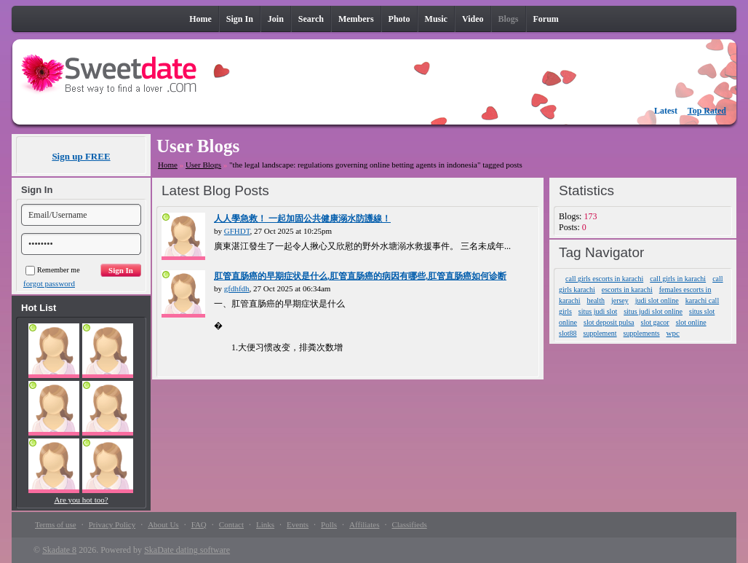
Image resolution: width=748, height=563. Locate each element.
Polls (329, 524)
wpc (673, 332)
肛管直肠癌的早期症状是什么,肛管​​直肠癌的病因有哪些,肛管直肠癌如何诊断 (360, 276)
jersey (620, 300)
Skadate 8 (59, 550)
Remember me (52, 270)
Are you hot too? (81, 499)
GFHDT (237, 231)
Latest (665, 111)
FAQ (199, 524)
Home (168, 164)
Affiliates (364, 524)
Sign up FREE (81, 156)
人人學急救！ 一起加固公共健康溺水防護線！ (302, 218)
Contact (231, 524)
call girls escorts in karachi (604, 279)
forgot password (49, 283)
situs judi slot (597, 311)
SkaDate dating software (187, 550)
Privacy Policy (112, 524)
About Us (163, 524)
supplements (642, 333)
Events (298, 524)
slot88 (567, 333)
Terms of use (55, 524)
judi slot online (657, 300)
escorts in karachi (627, 290)
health (595, 300)
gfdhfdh (237, 288)
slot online (691, 322)
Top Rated (707, 111)
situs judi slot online (653, 311)
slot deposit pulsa (609, 322)
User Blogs (203, 164)
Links (265, 524)
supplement (600, 333)
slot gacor (655, 322)
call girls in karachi (678, 279)
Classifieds (408, 524)
